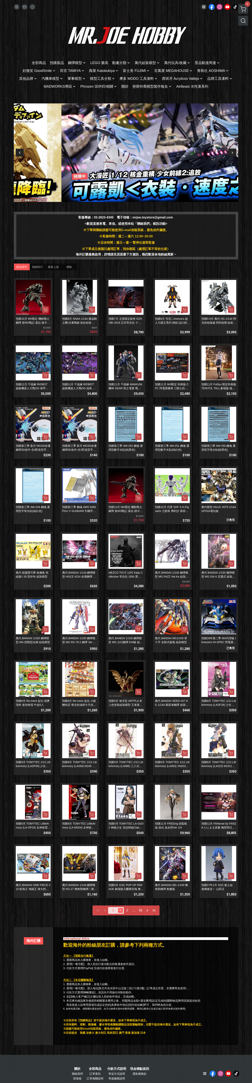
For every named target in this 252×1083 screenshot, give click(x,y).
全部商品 (95, 1068)
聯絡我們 (77, 1073)
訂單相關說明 (95, 1078)
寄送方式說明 (116, 1073)
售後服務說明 (116, 1078)
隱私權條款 (139, 1073)
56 (140, 910)
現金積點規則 (139, 1068)
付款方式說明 (116, 1068)
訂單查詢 (95, 1073)
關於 (77, 1068)
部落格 (77, 1078)
